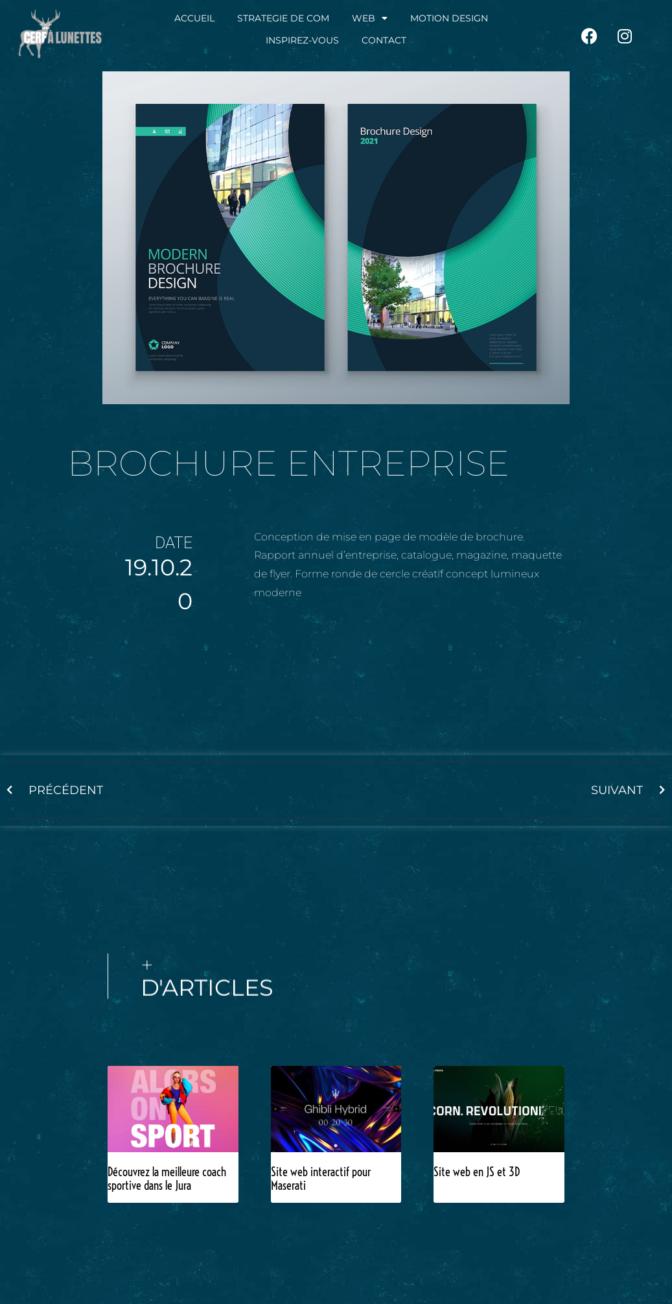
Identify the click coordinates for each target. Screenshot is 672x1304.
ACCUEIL (194, 18)
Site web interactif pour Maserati (321, 1179)
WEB (370, 18)
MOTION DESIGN (449, 18)
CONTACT (384, 40)
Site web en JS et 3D (477, 1172)
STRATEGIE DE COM (283, 18)
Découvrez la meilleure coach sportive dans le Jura (167, 1179)
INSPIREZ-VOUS (302, 40)
